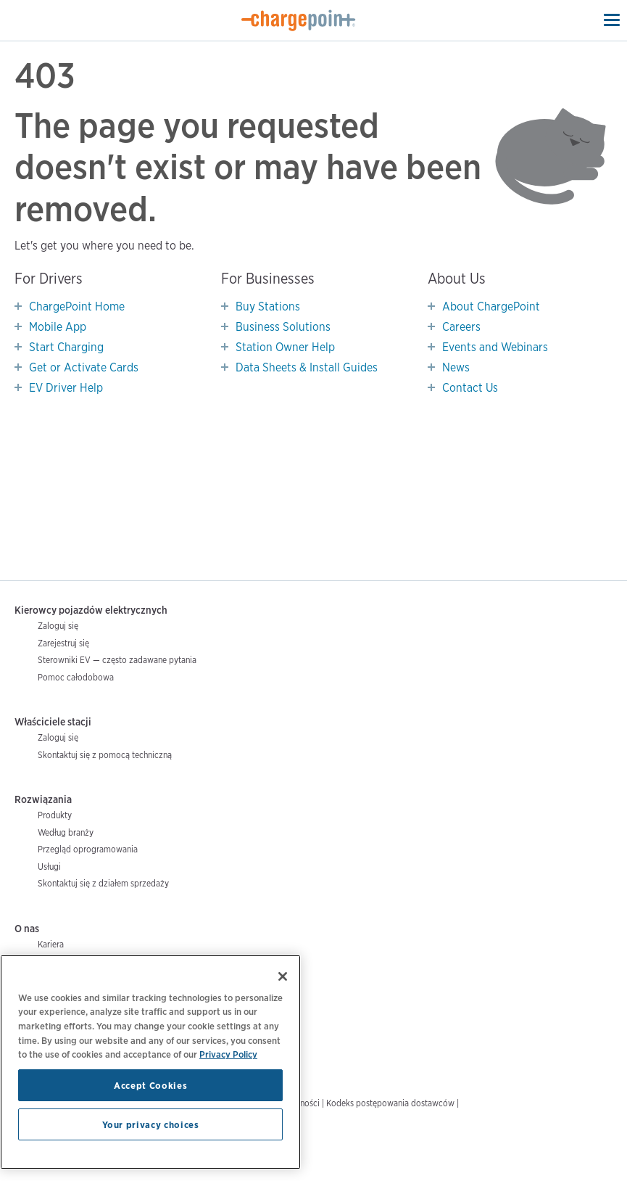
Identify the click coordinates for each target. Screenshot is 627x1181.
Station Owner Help (285, 347)
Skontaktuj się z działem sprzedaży (103, 883)
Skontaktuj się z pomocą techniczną (105, 754)
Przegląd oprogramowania (88, 849)
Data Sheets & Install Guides (307, 367)
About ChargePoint (491, 306)
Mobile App (57, 327)
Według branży (66, 832)
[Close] (283, 976)
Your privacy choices (150, 1124)
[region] (150, 1062)
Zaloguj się (58, 625)
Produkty (55, 815)
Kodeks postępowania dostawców (390, 1103)
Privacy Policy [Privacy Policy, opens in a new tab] (228, 1054)
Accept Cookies (150, 1085)
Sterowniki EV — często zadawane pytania (117, 659)
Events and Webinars (495, 347)
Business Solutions (283, 327)
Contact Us (470, 388)
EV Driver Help (66, 388)
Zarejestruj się (63, 643)
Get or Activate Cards (83, 367)
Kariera (51, 944)
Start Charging (66, 347)
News (456, 367)
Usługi (49, 866)
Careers (461, 327)
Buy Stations (268, 306)
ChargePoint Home (77, 306)
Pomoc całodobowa (76, 677)
